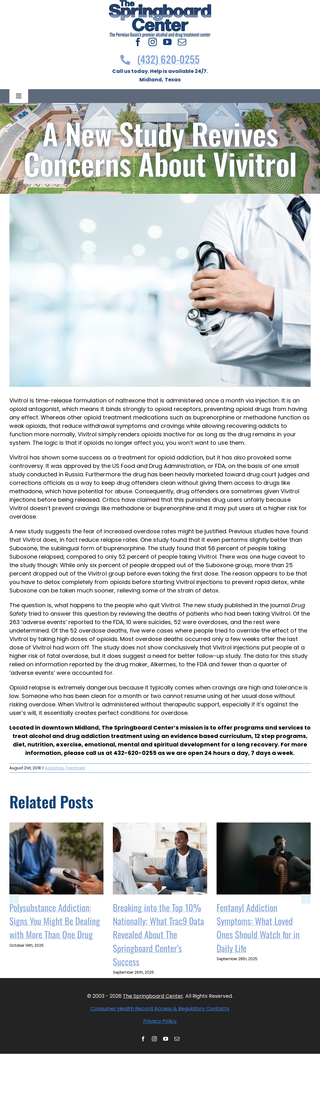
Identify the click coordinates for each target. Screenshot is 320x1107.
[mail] (182, 42)
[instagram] (152, 42)
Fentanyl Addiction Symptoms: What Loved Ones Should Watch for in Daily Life (258, 928)
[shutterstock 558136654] (160, 290)
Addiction (54, 768)
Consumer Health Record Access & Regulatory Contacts (160, 1008)
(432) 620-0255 (160, 59)
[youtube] (167, 42)
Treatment (75, 768)
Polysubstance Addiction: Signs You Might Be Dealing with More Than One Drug (54, 921)
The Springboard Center (153, 996)
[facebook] (138, 42)
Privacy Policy (160, 1021)
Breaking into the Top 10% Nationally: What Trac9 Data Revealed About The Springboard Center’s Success (158, 934)
